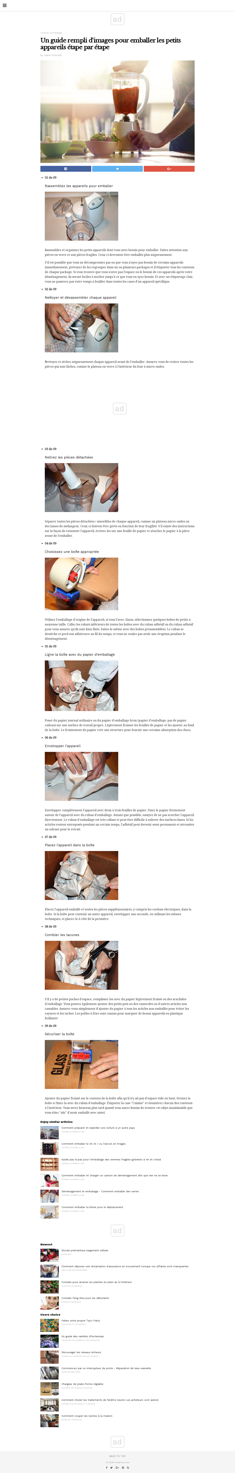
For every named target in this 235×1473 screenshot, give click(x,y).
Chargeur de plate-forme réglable (82, 1383)
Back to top (117, 1456)
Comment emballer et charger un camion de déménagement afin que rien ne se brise (115, 1175)
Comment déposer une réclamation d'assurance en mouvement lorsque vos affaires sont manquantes (125, 1266)
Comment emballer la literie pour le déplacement (92, 1207)
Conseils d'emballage (51, 33)
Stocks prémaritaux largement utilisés (85, 1250)
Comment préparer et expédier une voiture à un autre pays (98, 1127)
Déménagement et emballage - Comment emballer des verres (100, 1191)
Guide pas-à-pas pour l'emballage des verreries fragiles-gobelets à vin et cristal (111, 1159)
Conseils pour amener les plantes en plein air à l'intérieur (97, 1282)
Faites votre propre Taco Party (81, 1320)
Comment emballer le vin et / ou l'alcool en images (94, 1143)
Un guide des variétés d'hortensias (83, 1336)
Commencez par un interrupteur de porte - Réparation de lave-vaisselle (106, 1368)
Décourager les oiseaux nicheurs (81, 1352)
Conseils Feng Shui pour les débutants (85, 1298)
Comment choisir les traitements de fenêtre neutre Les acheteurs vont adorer (110, 1399)
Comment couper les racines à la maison (87, 1415)
